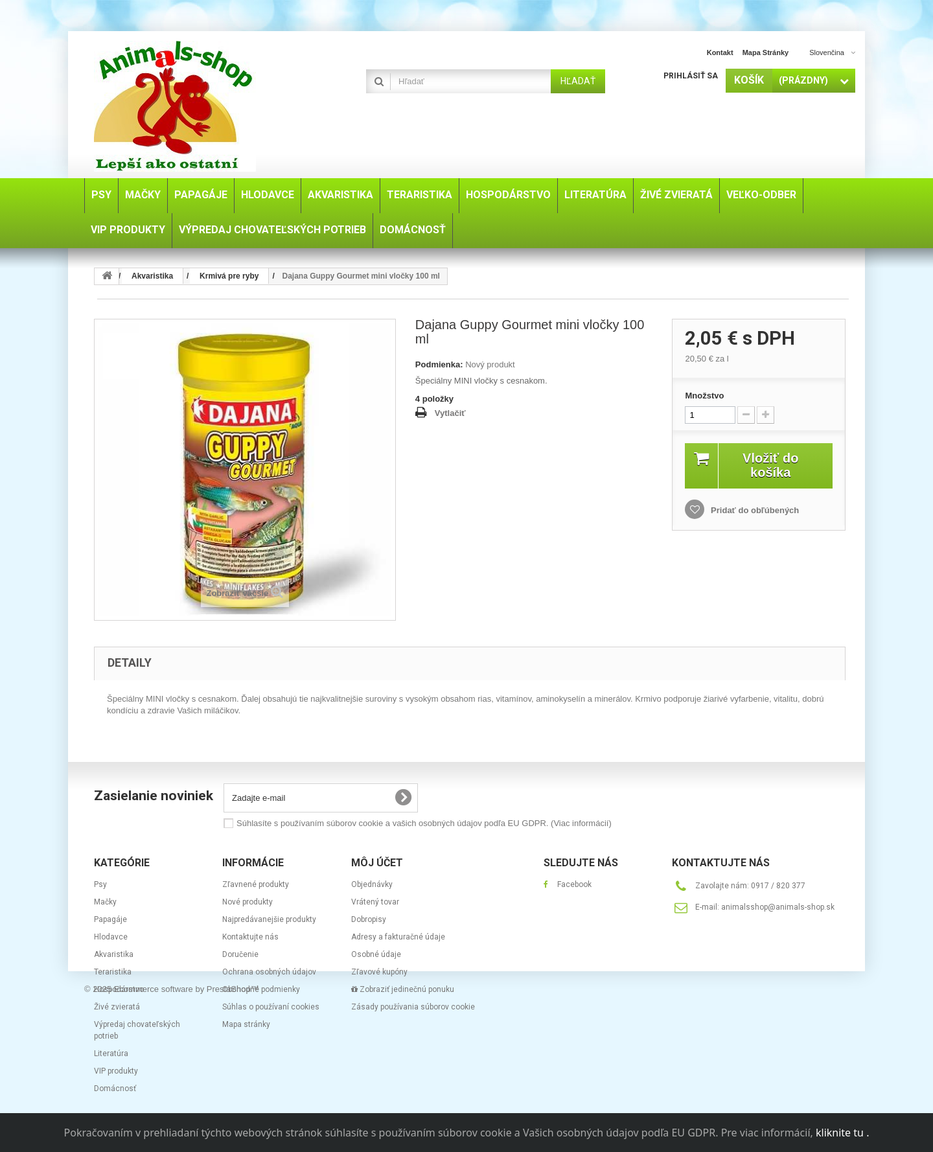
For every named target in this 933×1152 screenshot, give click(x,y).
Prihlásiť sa (690, 75)
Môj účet (377, 863)
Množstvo (704, 395)
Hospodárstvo (119, 989)
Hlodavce (111, 936)
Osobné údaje (376, 954)
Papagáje (110, 919)
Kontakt (720, 52)
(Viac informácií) (581, 823)
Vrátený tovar (375, 901)
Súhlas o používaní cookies (270, 1006)
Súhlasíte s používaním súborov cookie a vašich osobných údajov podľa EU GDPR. (424, 823)
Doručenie (240, 954)
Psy (100, 884)
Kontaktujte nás (250, 936)
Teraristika (113, 971)
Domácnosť (115, 1088)
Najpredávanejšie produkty (269, 919)
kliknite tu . (842, 1132)
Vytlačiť (450, 413)
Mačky (105, 901)
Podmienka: (439, 364)
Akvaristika (113, 954)
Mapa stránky (766, 52)
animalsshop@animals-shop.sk (778, 907)
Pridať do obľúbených (753, 510)
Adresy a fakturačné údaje (398, 936)
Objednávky (372, 884)
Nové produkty (247, 901)
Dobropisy (368, 919)
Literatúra (111, 1053)
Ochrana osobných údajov (269, 971)
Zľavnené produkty (255, 884)
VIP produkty (116, 1071)
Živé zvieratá (117, 1006)
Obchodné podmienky (261, 989)
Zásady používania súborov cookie (413, 1006)
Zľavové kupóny (379, 971)
